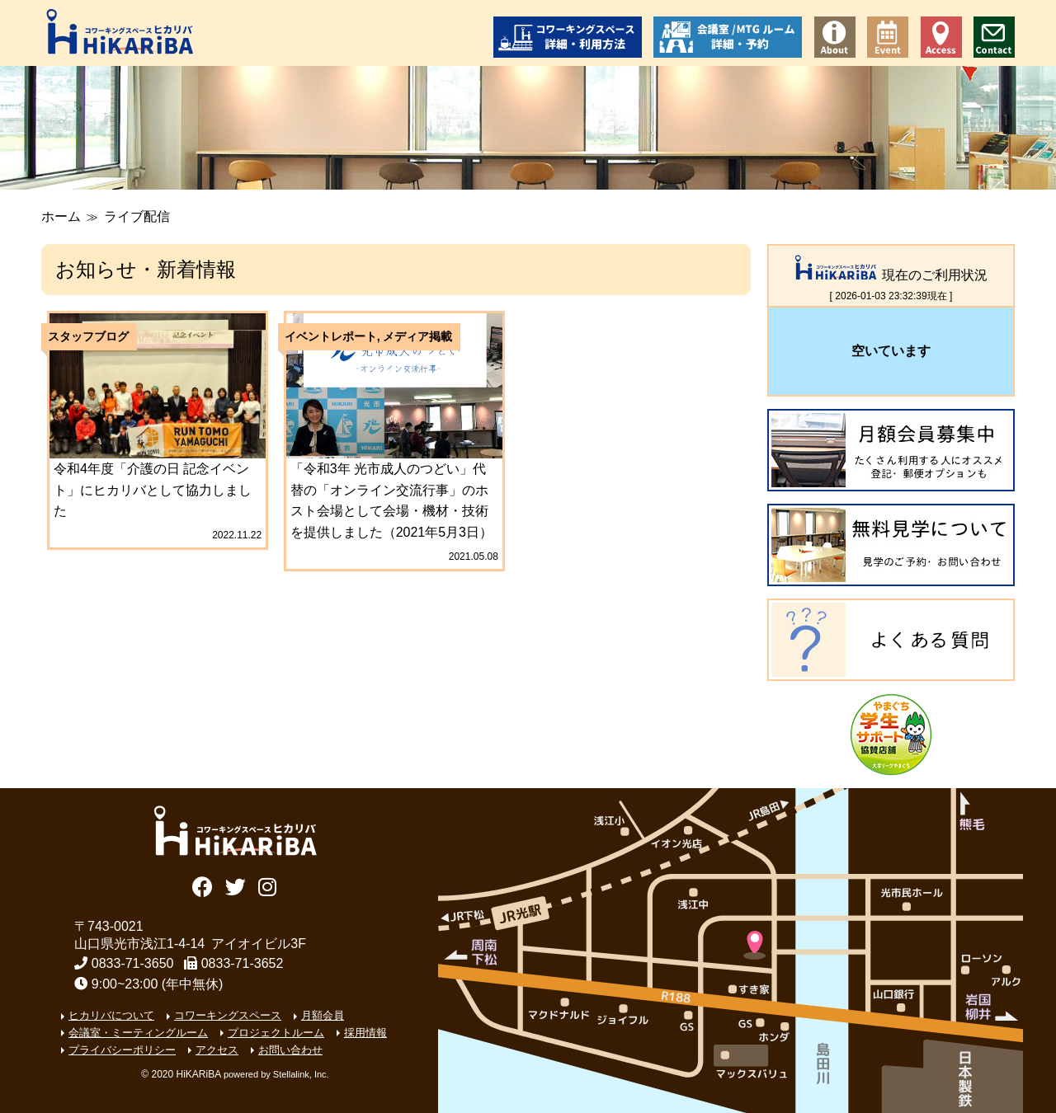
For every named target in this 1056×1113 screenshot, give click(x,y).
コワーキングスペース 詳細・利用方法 (567, 37)
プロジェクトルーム (276, 1032)
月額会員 (322, 1015)
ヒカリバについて (111, 1015)
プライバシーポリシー (122, 1050)
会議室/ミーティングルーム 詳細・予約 (727, 37)
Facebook (202, 885)
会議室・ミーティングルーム (138, 1032)
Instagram (267, 885)
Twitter (235, 885)
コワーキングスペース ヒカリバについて (835, 37)
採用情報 (365, 1032)
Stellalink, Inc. (301, 1074)
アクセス (941, 37)
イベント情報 (887, 37)
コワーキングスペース (227, 1015)
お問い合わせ (994, 37)
